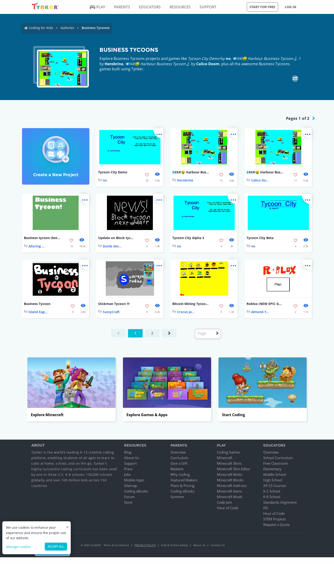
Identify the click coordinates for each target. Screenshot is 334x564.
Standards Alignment (280, 502)
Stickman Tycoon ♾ (114, 303)
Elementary (272, 469)
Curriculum (179, 458)
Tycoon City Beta (260, 238)
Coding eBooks (136, 491)
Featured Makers (183, 480)
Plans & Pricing (182, 485)
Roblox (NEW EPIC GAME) (265, 303)
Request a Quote (276, 524)
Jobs (127, 474)
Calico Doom (207, 63)
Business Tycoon (37, 303)
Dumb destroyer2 (112, 246)
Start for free (262, 7)
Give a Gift (178, 463)
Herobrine (114, 63)
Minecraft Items (229, 491)
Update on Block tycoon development (116, 238)
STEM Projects (274, 519)
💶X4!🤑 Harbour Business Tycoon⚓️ (265, 172)
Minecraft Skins (229, 463)
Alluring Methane (38, 246)
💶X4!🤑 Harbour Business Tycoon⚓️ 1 (190, 172)
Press (128, 469)
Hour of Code (227, 508)
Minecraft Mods (229, 497)
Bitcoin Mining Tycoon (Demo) (190, 303)
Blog (127, 452)
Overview (178, 452)
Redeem (176, 469)
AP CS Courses (274, 485)
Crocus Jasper (186, 312)
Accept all (56, 546)
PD (265, 508)
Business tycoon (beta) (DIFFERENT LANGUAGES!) (42, 238)
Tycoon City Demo (112, 172)
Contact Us (218, 545)
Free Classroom (275, 463)
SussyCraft (111, 312)
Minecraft (224, 458)
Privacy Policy (145, 545)
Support (130, 463)
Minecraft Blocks (230, 480)
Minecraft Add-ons (232, 485)
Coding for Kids (41, 28)
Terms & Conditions (116, 545)
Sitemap (130, 485)
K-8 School (271, 497)
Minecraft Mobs (229, 474)
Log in (290, 7)
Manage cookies (18, 547)
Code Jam (224, 502)
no (228, 58)
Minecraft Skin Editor (233, 469)
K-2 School (271, 491)
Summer (177, 497)
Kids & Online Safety (174, 545)
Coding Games (228, 452)
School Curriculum (278, 458)
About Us (131, 458)
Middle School (274, 474)
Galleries (67, 28)
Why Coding (180, 474)
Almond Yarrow (260, 312)
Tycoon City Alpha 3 (188, 238)
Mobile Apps (134, 480)
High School (272, 480)
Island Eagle (38, 312)
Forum (129, 497)
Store (128, 502)
